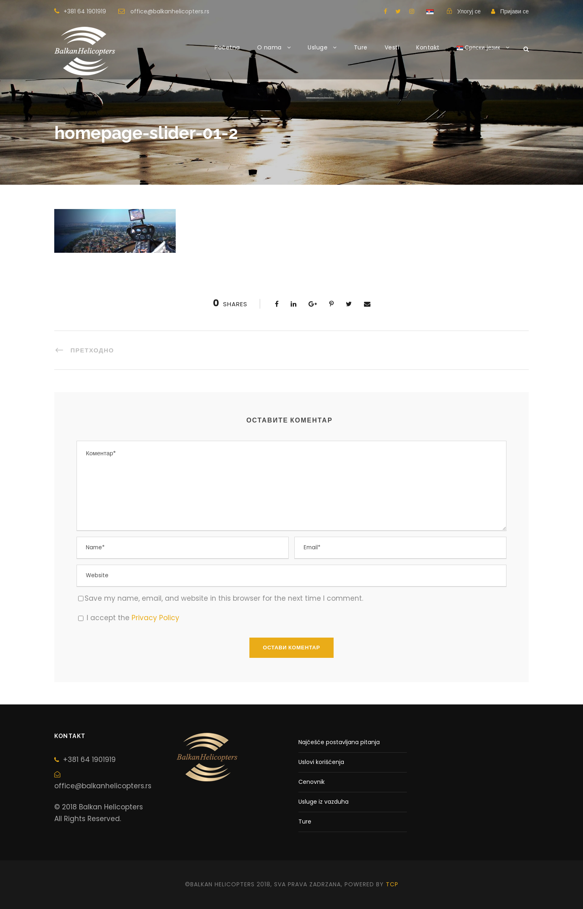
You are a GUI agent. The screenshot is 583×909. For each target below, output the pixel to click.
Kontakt (428, 47)
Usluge (318, 47)
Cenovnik (311, 782)
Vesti (392, 47)
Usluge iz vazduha (323, 802)
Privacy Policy (155, 618)
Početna (227, 47)
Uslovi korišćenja (321, 762)
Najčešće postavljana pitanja (339, 742)
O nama (269, 47)
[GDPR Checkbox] (80, 618)
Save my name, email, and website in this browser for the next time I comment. (224, 598)
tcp (392, 884)
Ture (361, 47)
